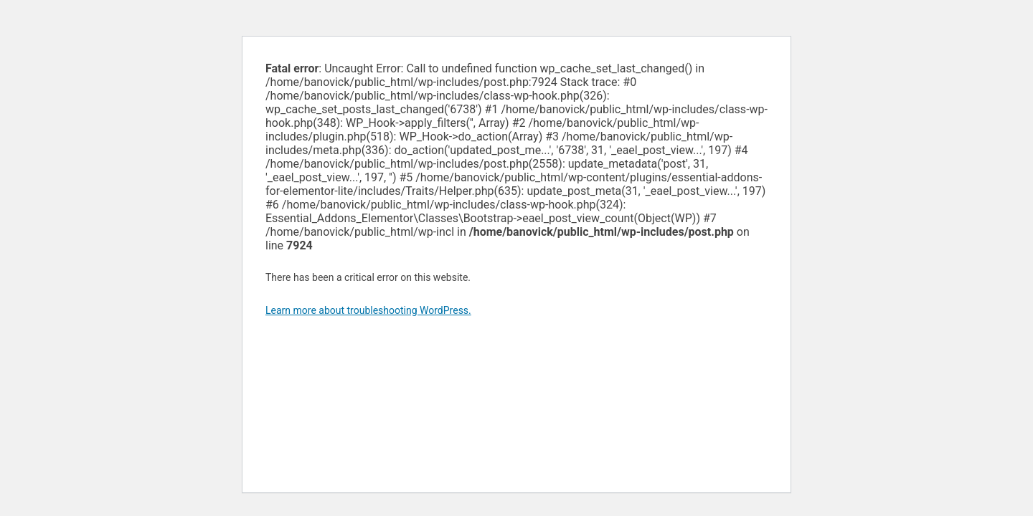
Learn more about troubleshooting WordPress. (368, 310)
